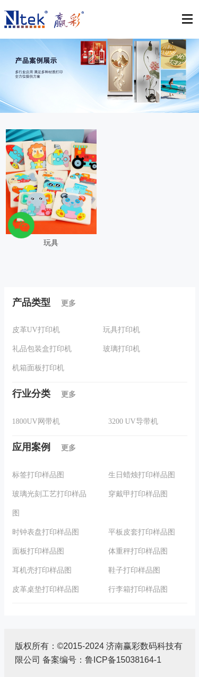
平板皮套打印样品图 (141, 532)
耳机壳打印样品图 (42, 570)
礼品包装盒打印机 (42, 349)
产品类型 (44, 302)
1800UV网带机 (36, 421)
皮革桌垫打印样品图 (45, 589)
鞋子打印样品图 (134, 570)
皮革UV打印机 (36, 330)
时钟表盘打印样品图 (45, 532)
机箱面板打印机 (38, 368)
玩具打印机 (121, 330)
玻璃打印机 (121, 349)
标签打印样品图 (38, 475)
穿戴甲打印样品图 (138, 494)
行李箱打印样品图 (138, 589)
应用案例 (44, 447)
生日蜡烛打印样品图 (141, 475)
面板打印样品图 (38, 551)
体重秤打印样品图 (138, 551)
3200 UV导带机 (133, 421)
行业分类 (44, 393)
